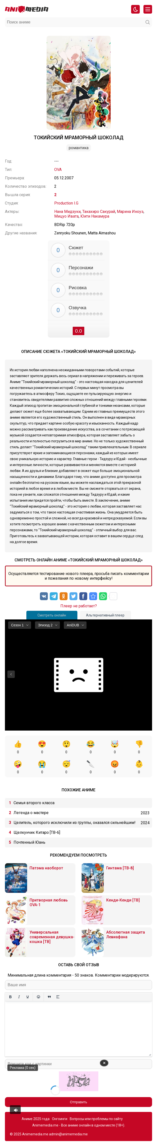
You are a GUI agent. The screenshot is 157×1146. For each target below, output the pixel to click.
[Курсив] (19, 997)
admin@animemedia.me (68, 1134)
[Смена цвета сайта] (135, 9)
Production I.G (66, 203)
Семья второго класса (34, 802)
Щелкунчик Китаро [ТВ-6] (37, 832)
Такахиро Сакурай (98, 211)
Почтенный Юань (29, 842)
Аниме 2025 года (36, 1119)
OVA (58, 169)
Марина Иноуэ (130, 211)
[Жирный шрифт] (10, 997)
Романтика (78, 147)
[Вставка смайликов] (38, 997)
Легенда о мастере (31, 812)
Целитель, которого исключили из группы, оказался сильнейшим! (75, 822)
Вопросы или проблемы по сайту (96, 1119)
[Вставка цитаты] (49, 997)
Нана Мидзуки (67, 211)
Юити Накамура (94, 216)
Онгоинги (59, 1119)
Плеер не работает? (78, 606)
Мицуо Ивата (66, 216)
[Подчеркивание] (27, 997)
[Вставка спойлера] (57, 997)
